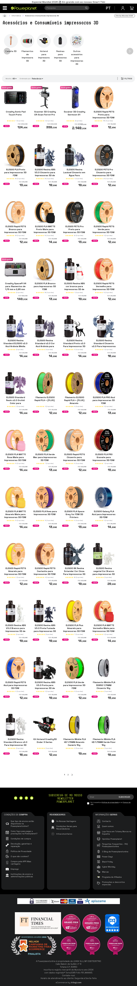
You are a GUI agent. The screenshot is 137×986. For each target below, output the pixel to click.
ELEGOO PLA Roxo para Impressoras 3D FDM (45, 513)
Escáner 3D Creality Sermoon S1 (74, 113)
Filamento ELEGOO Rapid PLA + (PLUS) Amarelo (74, 400)
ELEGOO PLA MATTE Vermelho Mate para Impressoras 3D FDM (104, 628)
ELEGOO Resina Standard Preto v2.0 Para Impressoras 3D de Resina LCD (74, 345)
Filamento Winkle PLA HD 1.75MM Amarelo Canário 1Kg (74, 742)
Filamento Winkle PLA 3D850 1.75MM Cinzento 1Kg (103, 685)
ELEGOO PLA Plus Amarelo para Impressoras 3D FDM (74, 628)
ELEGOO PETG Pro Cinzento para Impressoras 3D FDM (104, 172)
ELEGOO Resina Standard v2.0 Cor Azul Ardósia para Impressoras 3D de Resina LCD (45, 346)
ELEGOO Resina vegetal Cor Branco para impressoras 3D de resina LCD (104, 572)
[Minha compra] (132, 8)
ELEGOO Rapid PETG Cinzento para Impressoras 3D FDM (74, 457)
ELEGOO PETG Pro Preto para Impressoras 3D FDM (74, 229)
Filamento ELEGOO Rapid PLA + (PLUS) (45, 399)
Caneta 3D (10, 51)
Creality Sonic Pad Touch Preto (15, 113)
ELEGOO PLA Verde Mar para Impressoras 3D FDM (45, 457)
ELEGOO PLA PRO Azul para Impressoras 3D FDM (103, 400)
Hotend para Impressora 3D (44, 56)
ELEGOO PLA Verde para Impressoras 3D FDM (74, 685)
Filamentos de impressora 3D (27, 56)
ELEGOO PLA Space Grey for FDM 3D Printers (74, 514)
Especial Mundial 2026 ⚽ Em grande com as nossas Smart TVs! (68, 1)
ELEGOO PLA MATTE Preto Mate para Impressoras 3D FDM (45, 229)
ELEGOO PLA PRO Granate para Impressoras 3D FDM (104, 457)
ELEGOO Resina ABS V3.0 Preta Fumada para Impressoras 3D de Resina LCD (45, 629)
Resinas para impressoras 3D (60, 56)
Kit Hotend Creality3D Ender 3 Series (45, 741)
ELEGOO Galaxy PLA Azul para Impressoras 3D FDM (103, 514)
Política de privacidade (110, 802)
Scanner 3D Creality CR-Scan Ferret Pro (45, 113)
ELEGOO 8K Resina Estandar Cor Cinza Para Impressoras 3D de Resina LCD (74, 572)
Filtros (126, 78)
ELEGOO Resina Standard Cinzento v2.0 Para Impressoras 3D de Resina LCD (104, 345)
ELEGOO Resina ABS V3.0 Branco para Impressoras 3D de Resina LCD (15, 629)
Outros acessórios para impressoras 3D (77, 57)
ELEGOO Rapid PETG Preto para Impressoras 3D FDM (104, 114)
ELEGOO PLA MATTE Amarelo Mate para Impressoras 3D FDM (15, 514)
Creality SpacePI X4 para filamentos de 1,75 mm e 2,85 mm (15, 286)
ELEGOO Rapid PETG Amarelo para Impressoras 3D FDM (15, 571)
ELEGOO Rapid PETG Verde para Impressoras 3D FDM (104, 229)
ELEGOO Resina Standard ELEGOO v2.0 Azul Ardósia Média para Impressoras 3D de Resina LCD (15, 346)
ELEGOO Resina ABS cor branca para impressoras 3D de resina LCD (74, 288)
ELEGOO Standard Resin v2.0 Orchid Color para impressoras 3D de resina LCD (15, 403)
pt (108, 8)
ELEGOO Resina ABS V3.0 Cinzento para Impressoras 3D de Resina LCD (44, 174)
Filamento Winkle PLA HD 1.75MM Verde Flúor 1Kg (104, 742)
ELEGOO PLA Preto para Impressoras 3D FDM (15, 172)
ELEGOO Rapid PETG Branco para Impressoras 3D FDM (15, 229)
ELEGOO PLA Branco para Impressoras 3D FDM (45, 286)
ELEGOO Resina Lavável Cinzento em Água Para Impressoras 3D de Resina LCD (74, 175)
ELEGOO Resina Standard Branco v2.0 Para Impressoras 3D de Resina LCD (15, 743)
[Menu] (5, 8)
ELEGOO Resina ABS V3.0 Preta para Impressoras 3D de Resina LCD (44, 686)
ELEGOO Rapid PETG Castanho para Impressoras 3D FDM (45, 571)
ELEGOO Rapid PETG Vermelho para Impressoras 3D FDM (104, 286)
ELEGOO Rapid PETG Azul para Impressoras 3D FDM (15, 685)
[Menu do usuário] (122, 8)
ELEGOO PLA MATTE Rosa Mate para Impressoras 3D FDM (15, 457)
